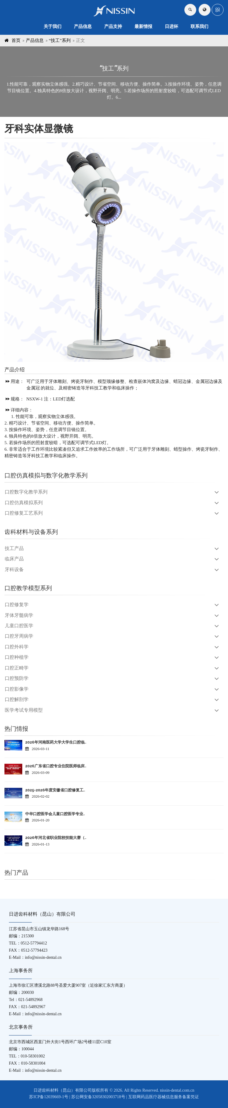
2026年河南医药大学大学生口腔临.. (55, 742)
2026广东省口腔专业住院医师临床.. (55, 766)
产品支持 (113, 26)
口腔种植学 (16, 657)
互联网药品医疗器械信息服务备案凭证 (163, 1097)
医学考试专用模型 (24, 710)
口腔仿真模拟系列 (24, 502)
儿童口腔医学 (19, 625)
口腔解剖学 (16, 699)
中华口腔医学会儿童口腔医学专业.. (55, 814)
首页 (16, 40)
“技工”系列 (60, 40)
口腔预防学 (16, 678)
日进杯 (171, 26)
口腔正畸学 (16, 667)
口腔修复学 (16, 604)
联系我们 (199, 26)
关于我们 (52, 26)
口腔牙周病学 (19, 636)
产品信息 (83, 26)
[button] (218, 10)
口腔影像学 (16, 688)
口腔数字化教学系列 (26, 491)
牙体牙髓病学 (19, 615)
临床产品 (14, 558)
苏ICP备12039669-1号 (48, 1097)
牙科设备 (14, 569)
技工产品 (14, 548)
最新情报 (143, 26)
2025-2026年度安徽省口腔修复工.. (55, 790)
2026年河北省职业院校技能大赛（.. (55, 837)
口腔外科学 (16, 646)
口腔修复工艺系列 (24, 513)
